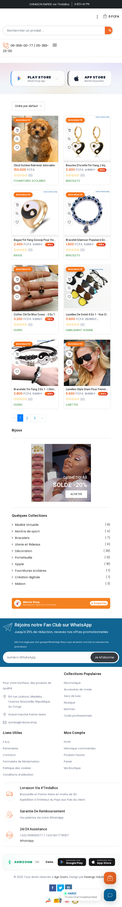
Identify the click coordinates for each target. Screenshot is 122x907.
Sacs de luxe (72, 696)
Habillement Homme (79, 330)
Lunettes (72, 405)
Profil (67, 742)
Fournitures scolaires (30, 181)
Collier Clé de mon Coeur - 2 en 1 (34, 314)
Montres (69, 709)
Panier (68, 762)
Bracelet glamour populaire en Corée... (90, 240)
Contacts (9, 755)
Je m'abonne (104, 657)
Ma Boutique (72, 768)
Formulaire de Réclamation (21, 762)
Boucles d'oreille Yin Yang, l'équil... (88, 165)
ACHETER (76, 494)
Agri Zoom (61, 877)
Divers (18, 330)
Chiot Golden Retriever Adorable (34, 165)
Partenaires (10, 749)
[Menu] (97, 17)
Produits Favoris (74, 755)
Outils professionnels (78, 716)
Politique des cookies (17, 768)
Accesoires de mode (78, 690)
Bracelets (73, 181)
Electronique (72, 683)
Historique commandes (80, 749)
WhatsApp (27, 841)
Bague (18, 255)
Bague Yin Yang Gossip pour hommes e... (40, 240)
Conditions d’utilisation (18, 775)
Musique (69, 703)
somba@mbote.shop (22, 722)
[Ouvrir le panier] (110, 878)
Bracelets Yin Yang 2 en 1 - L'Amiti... (36, 389)
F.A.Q (6, 742)
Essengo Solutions (96, 877)
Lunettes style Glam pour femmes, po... (91, 389)
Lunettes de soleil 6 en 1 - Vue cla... (88, 314)
